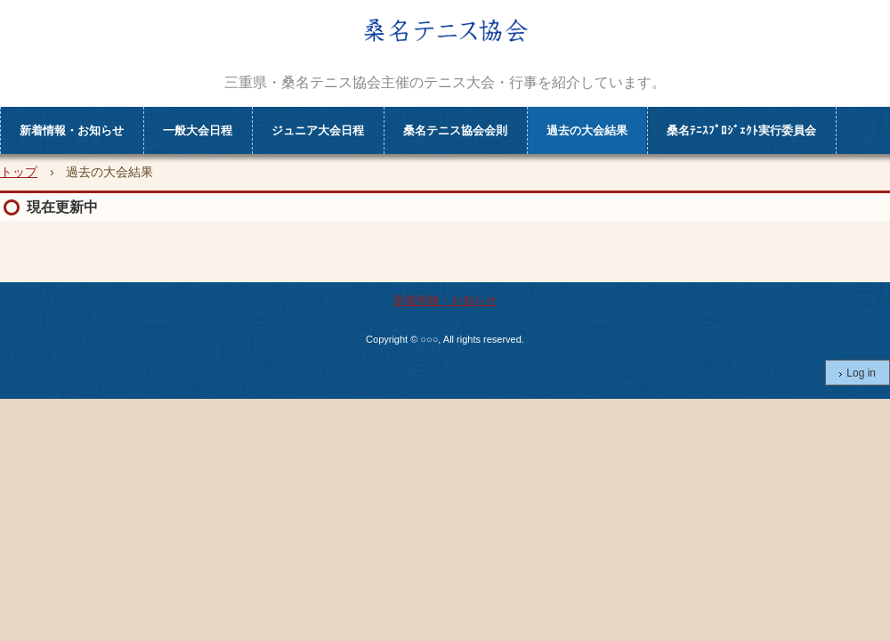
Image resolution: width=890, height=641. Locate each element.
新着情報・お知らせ (72, 130)
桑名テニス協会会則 (455, 130)
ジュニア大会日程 (317, 130)
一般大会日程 (197, 130)
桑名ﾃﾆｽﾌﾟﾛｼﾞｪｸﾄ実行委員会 (741, 130)
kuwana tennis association (445, 46)
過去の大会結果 (586, 130)
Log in (861, 373)
